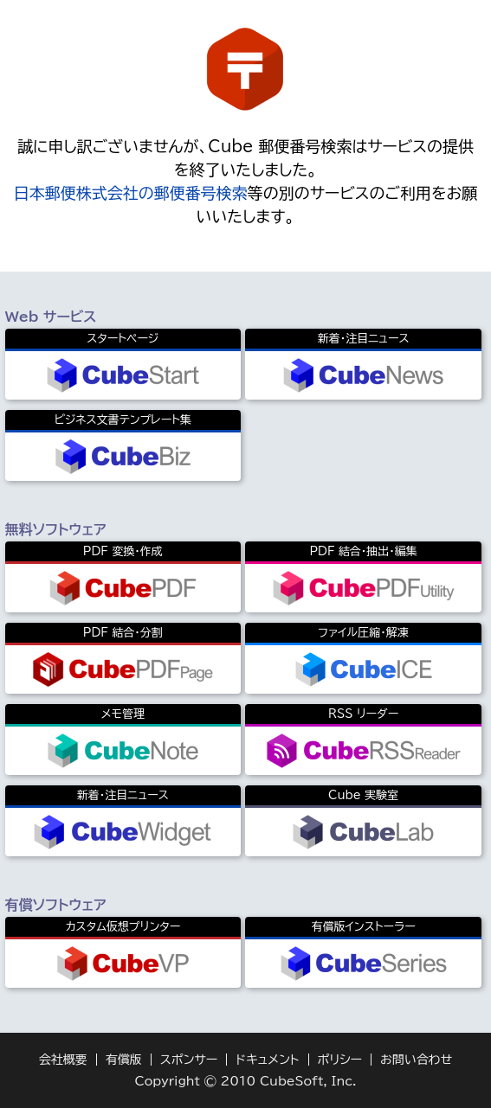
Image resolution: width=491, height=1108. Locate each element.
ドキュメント (267, 1060)
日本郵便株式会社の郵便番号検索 (131, 193)
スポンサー (189, 1060)
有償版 (124, 1060)
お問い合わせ (416, 1060)
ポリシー (340, 1060)
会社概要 (63, 1060)
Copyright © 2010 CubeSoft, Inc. (245, 1081)
